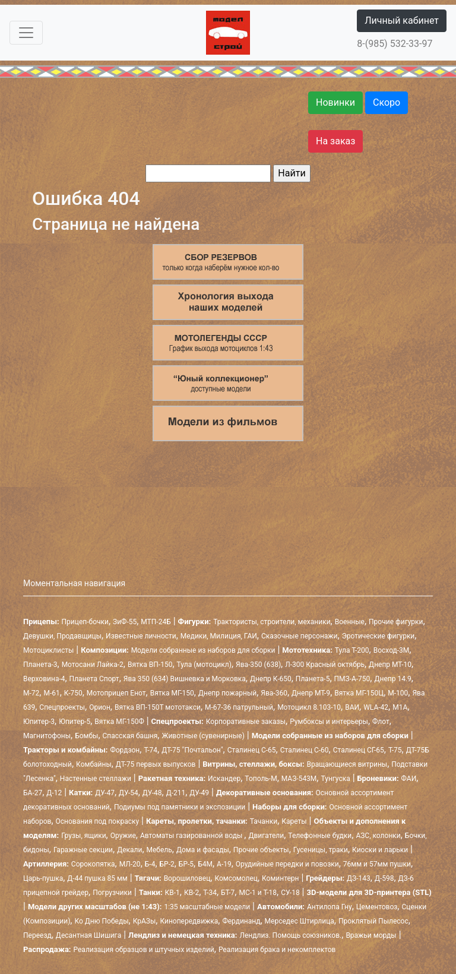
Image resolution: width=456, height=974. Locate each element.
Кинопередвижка (189, 921)
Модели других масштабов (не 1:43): (95, 906)
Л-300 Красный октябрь (325, 664)
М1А (399, 707)
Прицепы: (41, 621)
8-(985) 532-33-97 (394, 43)
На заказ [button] (335, 141)
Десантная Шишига (88, 935)
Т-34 (210, 892)
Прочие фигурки (396, 622)
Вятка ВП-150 (150, 664)
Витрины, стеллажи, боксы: (253, 764)
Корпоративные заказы (246, 721)
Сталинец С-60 (304, 750)
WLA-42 (375, 707)
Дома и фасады (202, 850)
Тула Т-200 (352, 650)
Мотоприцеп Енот (116, 693)
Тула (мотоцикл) (204, 664)
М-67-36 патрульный (239, 707)
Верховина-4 (44, 679)
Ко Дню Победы (101, 921)
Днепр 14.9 (392, 679)
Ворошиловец (187, 878)
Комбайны (94, 764)
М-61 (51, 693)
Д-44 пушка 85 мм (97, 878)
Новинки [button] (335, 102)
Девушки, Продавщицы (62, 636)
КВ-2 (191, 892)
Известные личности (141, 636)
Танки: (151, 892)
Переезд (37, 935)
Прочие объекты (261, 850)
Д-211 (176, 793)
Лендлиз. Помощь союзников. (290, 935)
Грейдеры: (325, 878)
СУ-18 (290, 892)
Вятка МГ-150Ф (119, 721)
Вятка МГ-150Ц (359, 693)
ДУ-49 (199, 793)
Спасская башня (130, 736)
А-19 (224, 864)
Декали (129, 850)
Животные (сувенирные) (203, 736)
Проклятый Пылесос (373, 921)
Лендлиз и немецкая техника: (182, 935)
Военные (350, 622)
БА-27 (32, 793)
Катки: (81, 792)
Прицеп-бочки (85, 622)
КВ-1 (172, 892)
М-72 (31, 693)
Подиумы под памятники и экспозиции (179, 807)
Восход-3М (391, 650)
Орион (99, 707)
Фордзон (125, 750)
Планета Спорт (94, 679)
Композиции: (104, 650)
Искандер (224, 778)
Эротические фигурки (378, 636)
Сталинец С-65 (251, 750)
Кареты (293, 821)
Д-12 (54, 793)
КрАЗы (144, 921)
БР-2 (167, 864)
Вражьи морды (371, 935)
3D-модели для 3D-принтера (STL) (368, 892)
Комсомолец (236, 878)
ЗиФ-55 (125, 622)
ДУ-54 (128, 793)
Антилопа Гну (329, 907)
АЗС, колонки (378, 835)
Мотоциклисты (48, 650)
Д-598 (384, 878)
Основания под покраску (98, 821)
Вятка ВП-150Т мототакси (158, 707)
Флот (381, 721)
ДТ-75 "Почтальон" (192, 750)
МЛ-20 (130, 864)
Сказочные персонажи (299, 636)
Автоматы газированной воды (192, 835)
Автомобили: (281, 906)
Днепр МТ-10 (390, 664)
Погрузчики (112, 892)
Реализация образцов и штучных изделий (144, 949)
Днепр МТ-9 (311, 693)
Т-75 (395, 750)
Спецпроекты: (177, 721)
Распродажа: (47, 949)
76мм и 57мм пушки (377, 864)
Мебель (159, 850)
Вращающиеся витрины (347, 764)
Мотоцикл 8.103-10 (309, 707)
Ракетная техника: (171, 778)
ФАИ (409, 778)
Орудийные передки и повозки (287, 864)
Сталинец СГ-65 (358, 750)
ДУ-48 (152, 793)
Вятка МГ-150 (172, 693)
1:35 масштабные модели (207, 907)
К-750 (73, 693)
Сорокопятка (93, 864)
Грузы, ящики (83, 835)
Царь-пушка (43, 878)
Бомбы (86, 736)
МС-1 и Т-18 (258, 892)
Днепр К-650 (271, 679)
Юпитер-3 (39, 721)
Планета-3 (40, 664)
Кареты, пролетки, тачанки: (197, 821)
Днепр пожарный (227, 693)
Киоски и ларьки (380, 850)
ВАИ (352, 707)
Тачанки (263, 821)
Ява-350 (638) (258, 664)
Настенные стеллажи (95, 778)
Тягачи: (148, 878)
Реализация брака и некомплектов (277, 949)
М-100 (398, 693)
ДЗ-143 (358, 878)
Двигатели (266, 835)
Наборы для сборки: (289, 806)
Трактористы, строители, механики (271, 622)
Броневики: (378, 778)
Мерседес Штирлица (299, 921)
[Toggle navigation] (26, 33)
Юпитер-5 (74, 721)
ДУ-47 (105, 793)
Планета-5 (313, 679)
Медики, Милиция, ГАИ (218, 636)
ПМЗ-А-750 (352, 679)
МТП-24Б (155, 622)
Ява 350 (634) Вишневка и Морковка (185, 679)
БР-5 (186, 864)
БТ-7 (228, 892)
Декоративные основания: (265, 792)
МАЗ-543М (299, 778)
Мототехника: (307, 650)
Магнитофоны (47, 736)
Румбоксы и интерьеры (329, 721)
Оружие (123, 835)
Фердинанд (241, 921)
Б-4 (150, 864)
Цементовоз (377, 907)
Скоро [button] (386, 102)
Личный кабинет (402, 20)
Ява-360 (274, 693)
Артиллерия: (46, 863)
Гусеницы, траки (320, 850)
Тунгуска (335, 778)
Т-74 (150, 750)
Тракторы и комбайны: (65, 749)
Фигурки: (194, 621)
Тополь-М (261, 778)
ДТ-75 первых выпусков (156, 764)
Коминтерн (280, 878)
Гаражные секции (83, 850)
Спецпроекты (62, 707)
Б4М (205, 864)
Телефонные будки (320, 835)
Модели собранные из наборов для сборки (203, 650)
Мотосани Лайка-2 (93, 664)
